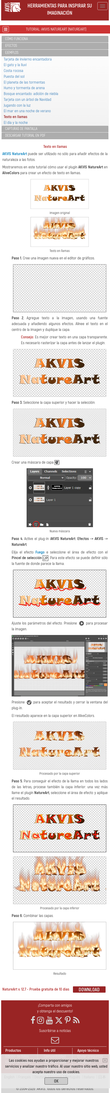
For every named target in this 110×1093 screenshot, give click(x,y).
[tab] (55, 39)
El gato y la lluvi (15, 64)
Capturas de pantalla (21, 128)
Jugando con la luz (17, 105)
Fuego (40, 552)
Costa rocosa (13, 70)
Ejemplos (11, 52)
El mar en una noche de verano (27, 111)
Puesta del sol (14, 76)
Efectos (11, 45)
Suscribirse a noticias (55, 1036)
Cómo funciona (16, 39)
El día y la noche (16, 122)
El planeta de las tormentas (24, 82)
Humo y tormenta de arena (24, 87)
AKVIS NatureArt (14, 153)
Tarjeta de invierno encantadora (28, 59)
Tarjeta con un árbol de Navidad (27, 99)
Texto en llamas (15, 116)
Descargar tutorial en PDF (25, 135)
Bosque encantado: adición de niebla (31, 93)
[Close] (105, 1060)
